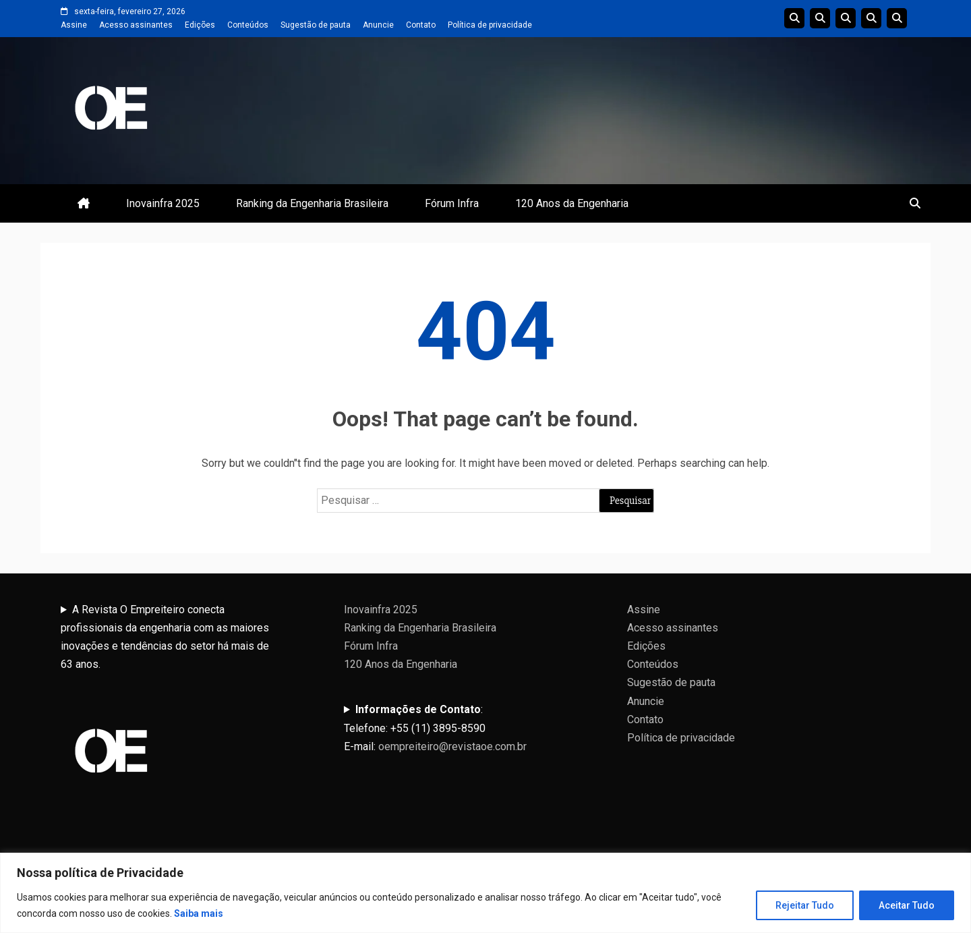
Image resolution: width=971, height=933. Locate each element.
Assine (74, 25)
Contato (421, 25)
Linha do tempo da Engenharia (820, 18)
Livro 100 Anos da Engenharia (897, 18)
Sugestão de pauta (316, 25)
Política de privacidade (490, 25)
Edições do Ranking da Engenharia (845, 18)
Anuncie (378, 25)
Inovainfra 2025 (163, 203)
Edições (200, 25)
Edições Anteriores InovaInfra (871, 18)
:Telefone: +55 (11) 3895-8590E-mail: (435, 727)
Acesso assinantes (136, 25)
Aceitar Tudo (907, 905)
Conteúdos (247, 25)
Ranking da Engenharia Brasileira (312, 203)
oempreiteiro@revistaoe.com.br (452, 746)
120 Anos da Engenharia (571, 203)
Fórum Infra (452, 203)
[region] (485, 893)
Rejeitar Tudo (804, 905)
